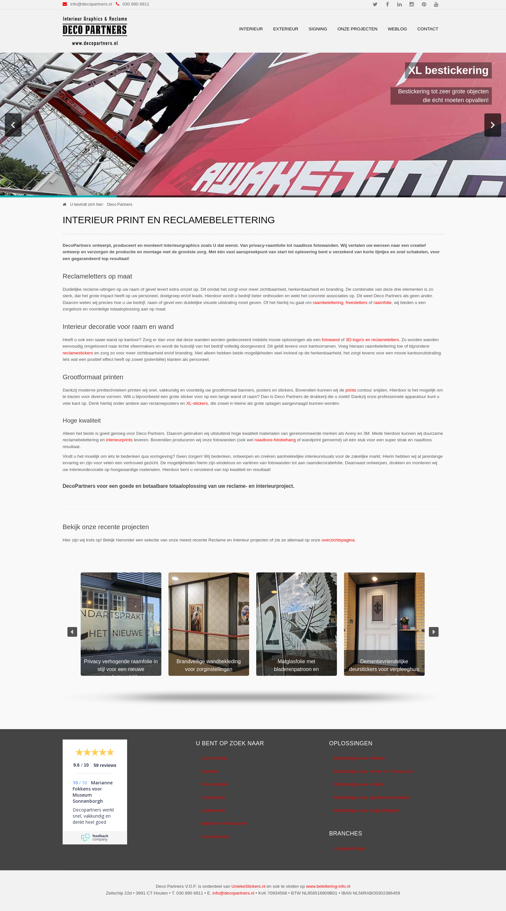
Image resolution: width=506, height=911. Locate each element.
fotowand (330, 339)
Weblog (397, 28)
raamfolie (382, 302)
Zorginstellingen (349, 848)
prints (351, 390)
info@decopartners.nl (91, 4)
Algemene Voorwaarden (224, 823)
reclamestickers (78, 353)
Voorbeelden (213, 810)
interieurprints (119, 439)
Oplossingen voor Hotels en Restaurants (373, 771)
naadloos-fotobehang (275, 439)
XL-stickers (197, 403)
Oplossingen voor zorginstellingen (367, 810)
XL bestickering (451, 70)
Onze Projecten (358, 28)
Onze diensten (215, 836)
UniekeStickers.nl (248, 886)
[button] (13, 125)
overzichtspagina (337, 540)
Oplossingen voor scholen (359, 758)
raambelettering (328, 302)
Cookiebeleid (213, 797)
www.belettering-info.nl (328, 886)
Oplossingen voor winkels (359, 784)
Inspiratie (209, 771)
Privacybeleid (214, 784)
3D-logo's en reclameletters (372, 339)
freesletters (356, 302)
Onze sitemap (214, 758)
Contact (427, 28)
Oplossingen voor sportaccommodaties (372, 797)
